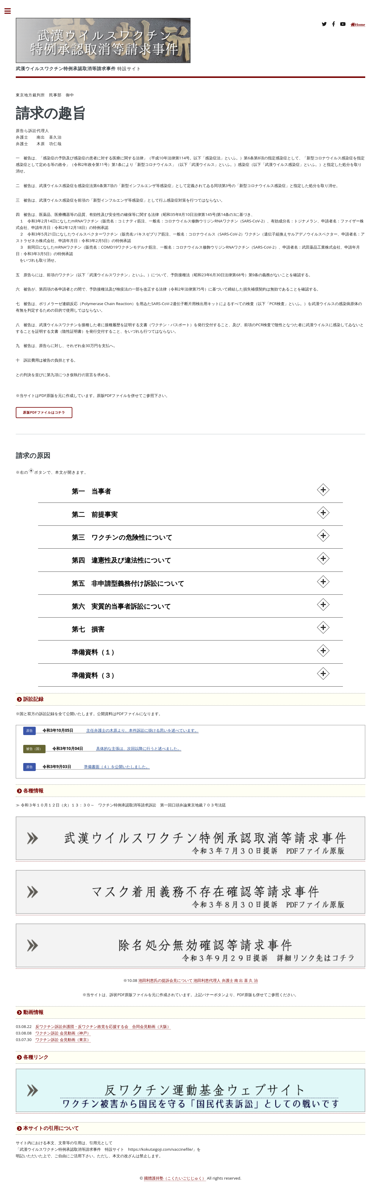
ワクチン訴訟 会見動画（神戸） (62, 1033)
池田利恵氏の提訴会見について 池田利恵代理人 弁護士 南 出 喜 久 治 (198, 980)
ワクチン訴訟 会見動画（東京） (62, 1039)
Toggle (10, 11)
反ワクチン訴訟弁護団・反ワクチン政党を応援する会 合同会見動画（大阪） (103, 1026)
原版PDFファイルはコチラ (44, 412)
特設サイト (78, 68)
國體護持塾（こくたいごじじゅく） (175, 1178)
